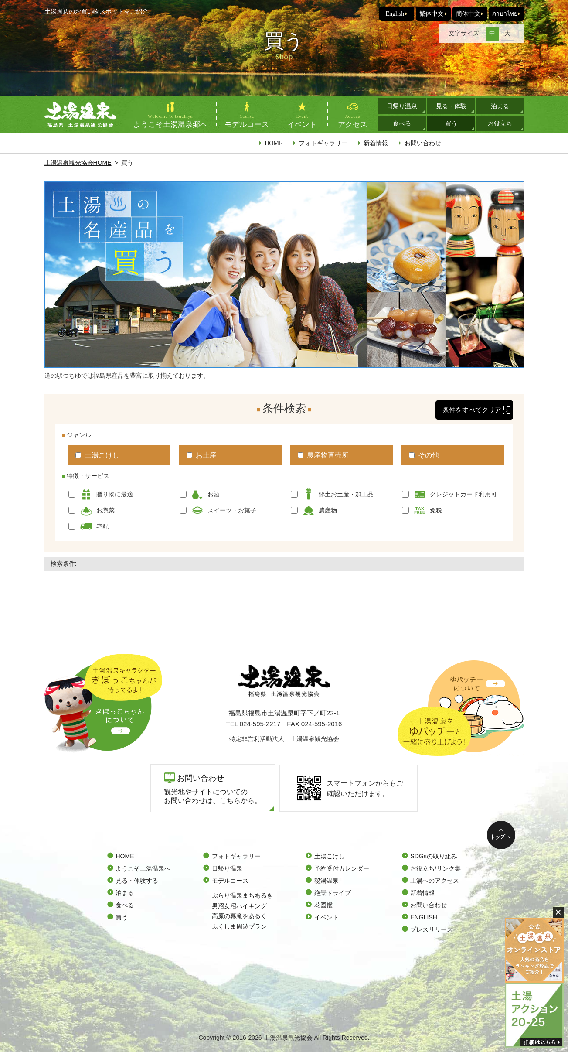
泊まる (500, 105)
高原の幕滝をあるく (239, 915)
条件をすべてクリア (471, 409)
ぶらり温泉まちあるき (242, 895)
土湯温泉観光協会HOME (78, 162)
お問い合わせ (423, 143)
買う (451, 123)
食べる (402, 123)
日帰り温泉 (402, 105)
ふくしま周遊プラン (239, 926)
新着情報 (376, 143)
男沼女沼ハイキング (239, 905)
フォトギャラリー (323, 143)
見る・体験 (451, 105)
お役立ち (500, 123)
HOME (273, 143)
